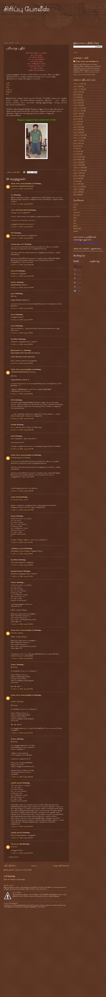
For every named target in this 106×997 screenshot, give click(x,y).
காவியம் (9, 89)
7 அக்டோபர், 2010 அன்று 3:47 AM (22, 576)
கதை (74, 209)
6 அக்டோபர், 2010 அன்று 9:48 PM (22, 394)
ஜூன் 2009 (76, 194)
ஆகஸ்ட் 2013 (77, 92)
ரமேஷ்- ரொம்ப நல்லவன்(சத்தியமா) (22, 183)
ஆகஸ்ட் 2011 (77, 140)
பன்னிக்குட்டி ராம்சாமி (18, 548)
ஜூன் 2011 (76, 146)
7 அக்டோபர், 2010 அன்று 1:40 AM (22, 542)
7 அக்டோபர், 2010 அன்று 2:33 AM (22, 553)
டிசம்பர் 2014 (77, 86)
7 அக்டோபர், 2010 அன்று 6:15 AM (22, 826)
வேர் (7, 87)
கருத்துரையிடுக (13, 857)
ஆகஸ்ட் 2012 (77, 113)
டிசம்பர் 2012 (77, 102)
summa (75, 231)
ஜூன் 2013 (76, 94)
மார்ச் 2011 (76, 154)
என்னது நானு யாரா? (17, 244)
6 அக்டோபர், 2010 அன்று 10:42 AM (22, 264)
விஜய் (75, 217)
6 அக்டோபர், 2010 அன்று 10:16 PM (22, 418)
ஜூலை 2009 (77, 192)
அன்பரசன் (14, 271)
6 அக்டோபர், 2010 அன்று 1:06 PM (22, 333)
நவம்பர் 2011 (77, 132)
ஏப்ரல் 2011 (77, 151)
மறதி (7, 83)
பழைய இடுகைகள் (60, 866)
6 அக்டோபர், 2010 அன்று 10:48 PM (22, 491)
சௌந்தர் (13, 424)
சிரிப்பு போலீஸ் (27, 9)
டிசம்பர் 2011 (77, 129)
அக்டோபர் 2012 (78, 108)
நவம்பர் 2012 (77, 105)
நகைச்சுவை (77, 212)
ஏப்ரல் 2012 (77, 121)
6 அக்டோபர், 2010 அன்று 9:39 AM (22, 226)
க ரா (12, 195)
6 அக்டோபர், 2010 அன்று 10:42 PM (22, 449)
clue (74, 223)
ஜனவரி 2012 (77, 127)
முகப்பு (34, 866)
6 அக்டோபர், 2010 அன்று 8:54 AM (22, 189)
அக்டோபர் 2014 (78, 89)
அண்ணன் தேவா (19, 102)
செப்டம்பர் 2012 (78, 111)
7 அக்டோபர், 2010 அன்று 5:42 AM (22, 689)
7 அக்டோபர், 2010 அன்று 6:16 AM (22, 838)
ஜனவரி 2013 (77, 100)
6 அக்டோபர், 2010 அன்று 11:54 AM (22, 276)
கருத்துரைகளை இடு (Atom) (23, 870)
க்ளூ (74, 207)
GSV (12, 233)
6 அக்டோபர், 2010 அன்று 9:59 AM (22, 238)
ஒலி (7, 94)
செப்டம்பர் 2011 (78, 138)
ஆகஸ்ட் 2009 (77, 189)
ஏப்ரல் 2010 (77, 184)
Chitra (13, 400)
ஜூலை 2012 (77, 116)
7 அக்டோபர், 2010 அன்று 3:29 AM (22, 565)
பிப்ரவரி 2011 (77, 157)
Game (75, 226)
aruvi (74, 220)
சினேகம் (9, 92)
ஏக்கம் (8, 85)
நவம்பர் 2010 (77, 165)
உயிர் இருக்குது (9, 876)
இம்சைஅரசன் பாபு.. (17, 350)
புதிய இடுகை (10, 866)
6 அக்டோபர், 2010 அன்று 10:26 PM (22, 430)
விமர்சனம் (76, 215)
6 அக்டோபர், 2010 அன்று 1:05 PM (22, 308)
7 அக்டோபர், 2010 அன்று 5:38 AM (22, 658)
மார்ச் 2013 (76, 97)
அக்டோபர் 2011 (78, 135)
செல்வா (13, 516)
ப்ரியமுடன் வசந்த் (16, 844)
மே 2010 (76, 181)
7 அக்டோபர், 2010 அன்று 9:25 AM (22, 853)
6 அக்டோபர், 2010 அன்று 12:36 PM (22, 287)
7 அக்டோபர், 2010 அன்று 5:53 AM (22, 777)
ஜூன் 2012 (76, 119)
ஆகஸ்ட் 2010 (77, 173)
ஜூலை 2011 (77, 143)
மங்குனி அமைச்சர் (16, 783)
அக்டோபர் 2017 (78, 83)
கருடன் (13, 293)
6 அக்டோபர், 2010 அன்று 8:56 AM (22, 204)
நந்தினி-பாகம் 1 (9, 885)
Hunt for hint (77, 228)
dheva (13, 436)
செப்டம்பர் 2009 (78, 186)
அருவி (75, 204)
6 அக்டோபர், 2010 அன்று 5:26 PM (22, 344)
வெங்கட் (13, 282)
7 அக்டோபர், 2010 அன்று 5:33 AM (22, 624)
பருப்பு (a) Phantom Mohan (19, 210)
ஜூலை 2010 (77, 176)
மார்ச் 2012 (76, 124)
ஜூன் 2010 (76, 178)
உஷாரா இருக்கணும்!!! (11, 903)
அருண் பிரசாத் (15, 497)
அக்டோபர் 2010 (78, 167)
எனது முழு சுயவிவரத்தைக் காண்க (84, 74)
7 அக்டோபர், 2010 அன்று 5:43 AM (22, 733)
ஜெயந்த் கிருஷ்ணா (17, 571)
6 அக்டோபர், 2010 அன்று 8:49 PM (22, 363)
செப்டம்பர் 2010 (78, 170)
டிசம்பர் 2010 (77, 162)
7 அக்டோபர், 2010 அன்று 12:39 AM (22, 510)
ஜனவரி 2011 (77, 159)
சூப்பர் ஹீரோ (17, 892)
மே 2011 (76, 148)
